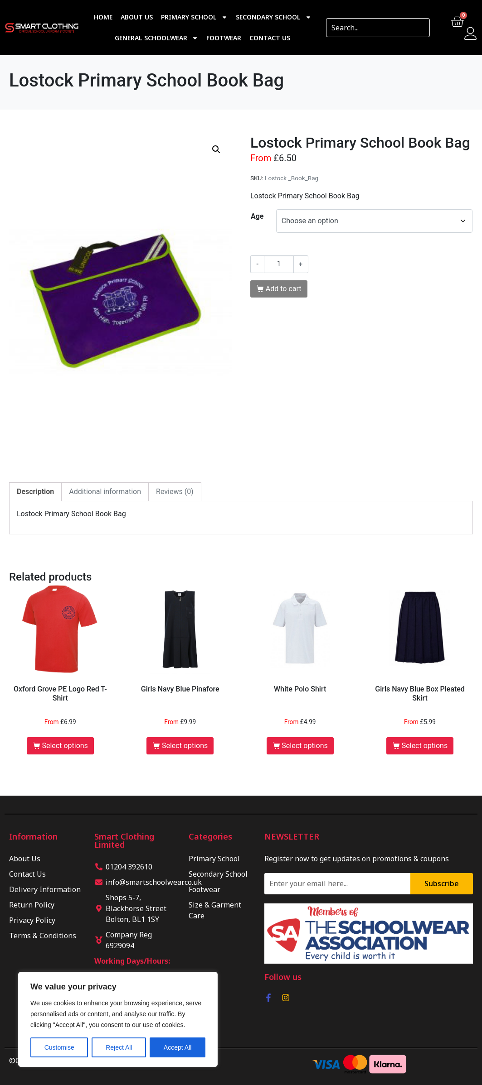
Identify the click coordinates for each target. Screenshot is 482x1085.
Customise (59, 1047)
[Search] (419, 28)
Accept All (177, 1047)
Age (257, 216)
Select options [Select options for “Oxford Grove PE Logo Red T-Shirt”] (65, 745)
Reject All (119, 1047)
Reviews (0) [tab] (175, 491)
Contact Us (269, 38)
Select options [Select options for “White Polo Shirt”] (304, 745)
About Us (137, 17)
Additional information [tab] (105, 491)
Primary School (194, 17)
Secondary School (274, 17)
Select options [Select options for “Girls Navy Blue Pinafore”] (185, 745)
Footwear (223, 38)
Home (103, 17)
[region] (118, 1019)
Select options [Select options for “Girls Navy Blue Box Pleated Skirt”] (425, 745)
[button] (216, 149)
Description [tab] (35, 491)
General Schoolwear (156, 38)
